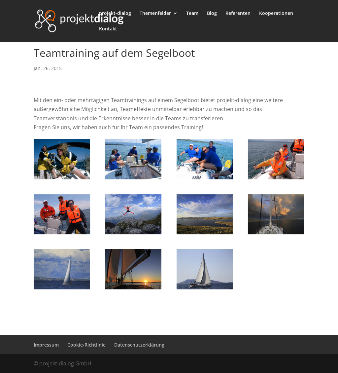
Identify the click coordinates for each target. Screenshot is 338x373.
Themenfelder (155, 13)
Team (192, 13)
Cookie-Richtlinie (86, 345)
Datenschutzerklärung (139, 345)
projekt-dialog (115, 13)
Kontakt (108, 29)
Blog (212, 13)
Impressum (46, 345)
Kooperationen (276, 13)
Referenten (238, 13)
